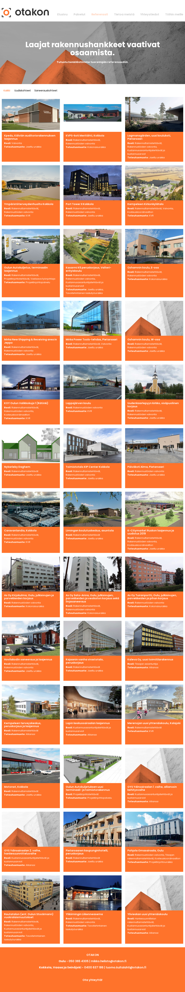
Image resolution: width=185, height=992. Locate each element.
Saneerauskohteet (45, 90)
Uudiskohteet (22, 90)
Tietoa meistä (124, 14)
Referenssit (99, 14)
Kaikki (7, 90)
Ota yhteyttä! (92, 980)
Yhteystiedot (149, 14)
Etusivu (62, 14)
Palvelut (79, 14)
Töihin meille (174, 14)
